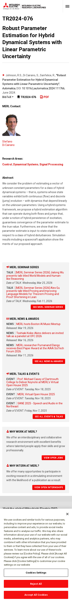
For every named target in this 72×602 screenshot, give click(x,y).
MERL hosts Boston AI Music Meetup (38, 324)
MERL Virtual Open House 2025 (36, 394)
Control (7, 164)
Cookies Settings (36, 575)
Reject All (36, 586)
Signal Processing (51, 164)
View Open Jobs (53, 457)
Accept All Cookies (36, 597)
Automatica (8, 88)
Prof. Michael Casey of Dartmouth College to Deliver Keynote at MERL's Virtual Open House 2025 (32, 382)
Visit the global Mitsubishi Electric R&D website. (30, 510)
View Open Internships (48, 487)
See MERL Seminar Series (48, 307)
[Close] (67, 516)
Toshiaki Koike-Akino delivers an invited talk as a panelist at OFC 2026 (35, 335)
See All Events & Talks (49, 416)
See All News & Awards (49, 361)
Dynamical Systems (25, 164)
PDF (44, 97)
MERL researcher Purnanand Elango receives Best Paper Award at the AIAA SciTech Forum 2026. (35, 348)
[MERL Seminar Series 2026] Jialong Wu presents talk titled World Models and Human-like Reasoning (35, 275)
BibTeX (7, 97)
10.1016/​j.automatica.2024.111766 (43, 88)
